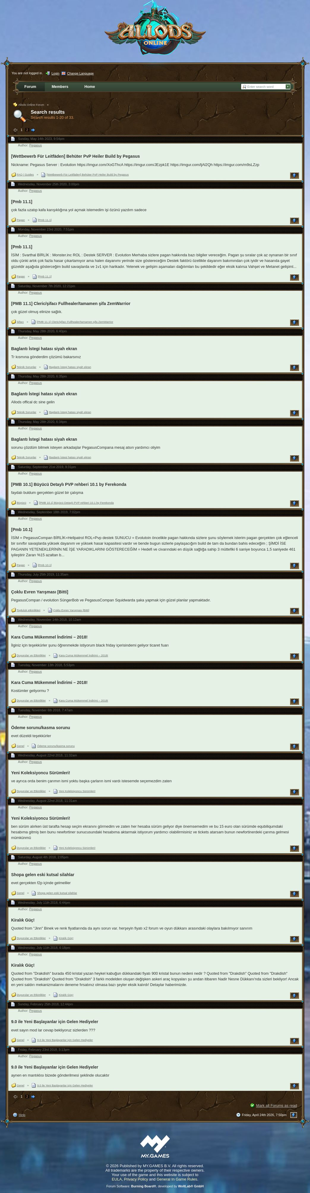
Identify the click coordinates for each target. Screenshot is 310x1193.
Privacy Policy (136, 1179)
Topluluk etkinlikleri (28, 610)
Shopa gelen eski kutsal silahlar (43, 874)
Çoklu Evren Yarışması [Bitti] (39, 592)
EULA (117, 1179)
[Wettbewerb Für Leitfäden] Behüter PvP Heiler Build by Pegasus (75, 156)
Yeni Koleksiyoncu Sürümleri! (40, 772)
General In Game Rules (176, 1179)
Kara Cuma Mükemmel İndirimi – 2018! (49, 637)
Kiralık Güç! (23, 920)
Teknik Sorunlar (26, 367)
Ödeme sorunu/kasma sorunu (40, 727)
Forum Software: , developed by (155, 1186)
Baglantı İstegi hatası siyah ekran (44, 348)
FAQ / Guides (25, 174)
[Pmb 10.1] (21, 529)
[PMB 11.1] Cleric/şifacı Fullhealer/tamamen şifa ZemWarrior (71, 303)
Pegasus (35, 145)
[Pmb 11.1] (21, 201)
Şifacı (20, 321)
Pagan (21, 220)
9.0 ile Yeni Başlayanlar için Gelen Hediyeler (54, 1021)
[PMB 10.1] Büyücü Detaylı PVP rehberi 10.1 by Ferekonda (68, 484)
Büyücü (21, 502)
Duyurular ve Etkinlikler (31, 655)
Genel (20, 746)
